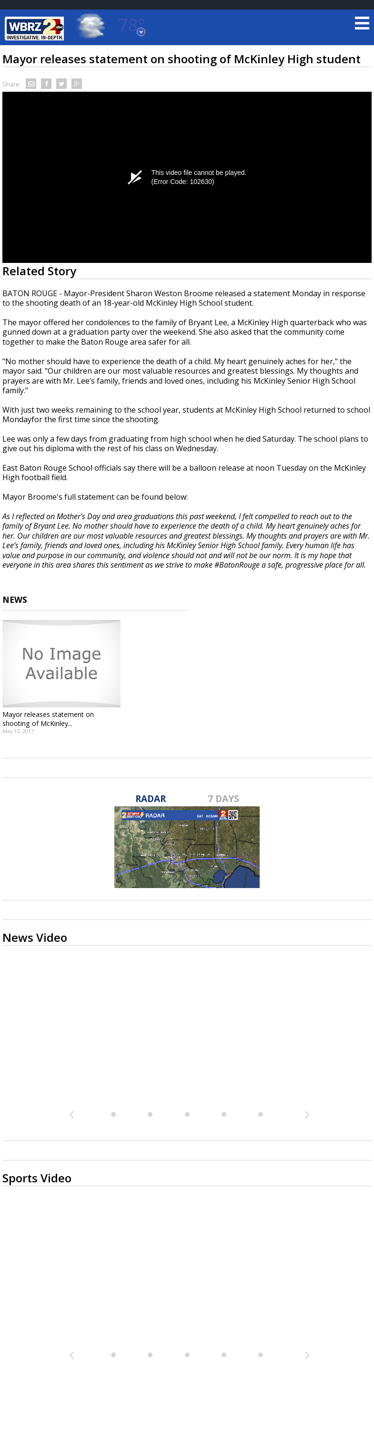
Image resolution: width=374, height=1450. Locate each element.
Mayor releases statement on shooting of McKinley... (48, 719)
